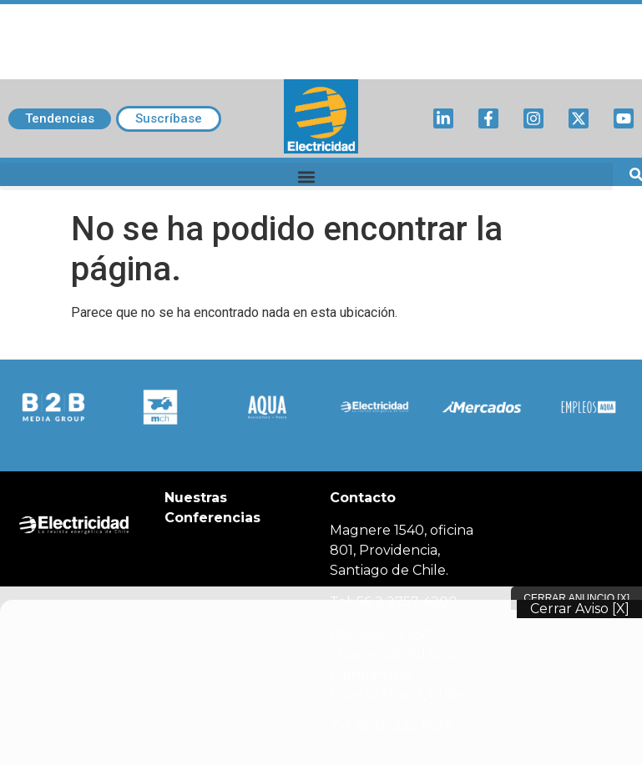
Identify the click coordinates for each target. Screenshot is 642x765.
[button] (306, 176)
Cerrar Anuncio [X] (576, 598)
